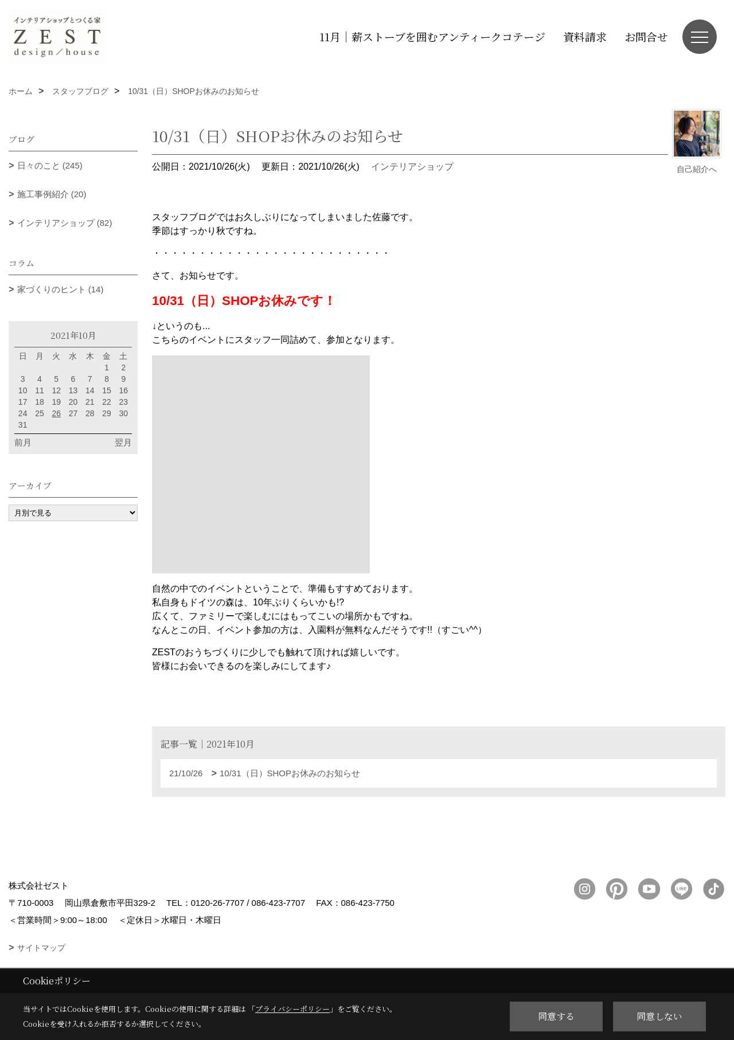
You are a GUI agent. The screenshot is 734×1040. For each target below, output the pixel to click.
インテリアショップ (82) (64, 223)
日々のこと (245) (50, 165)
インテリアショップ (412, 166)
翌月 (123, 442)
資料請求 (585, 36)
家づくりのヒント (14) (60, 289)
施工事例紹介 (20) (52, 194)
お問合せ (646, 36)
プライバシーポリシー (292, 1008)
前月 (23, 442)
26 (56, 413)
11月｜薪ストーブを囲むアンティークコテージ (432, 36)
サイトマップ (41, 947)
